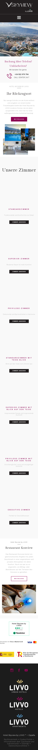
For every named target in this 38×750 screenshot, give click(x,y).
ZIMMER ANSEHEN (19, 222)
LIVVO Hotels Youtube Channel (26, 670)
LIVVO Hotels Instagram (11, 670)
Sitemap (25, 744)
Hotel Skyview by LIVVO (19, 624)
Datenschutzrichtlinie (18, 746)
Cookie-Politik (26, 739)
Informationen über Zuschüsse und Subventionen (19, 742)
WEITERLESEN (19, 119)
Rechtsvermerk (10, 739)
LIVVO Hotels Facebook (19, 670)
